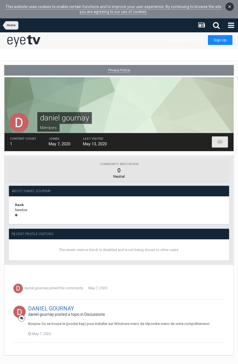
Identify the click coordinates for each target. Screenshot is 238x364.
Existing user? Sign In (184, 35)
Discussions (94, 309)
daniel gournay (36, 283)
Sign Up (220, 35)
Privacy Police (119, 65)
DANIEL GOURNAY (51, 303)
